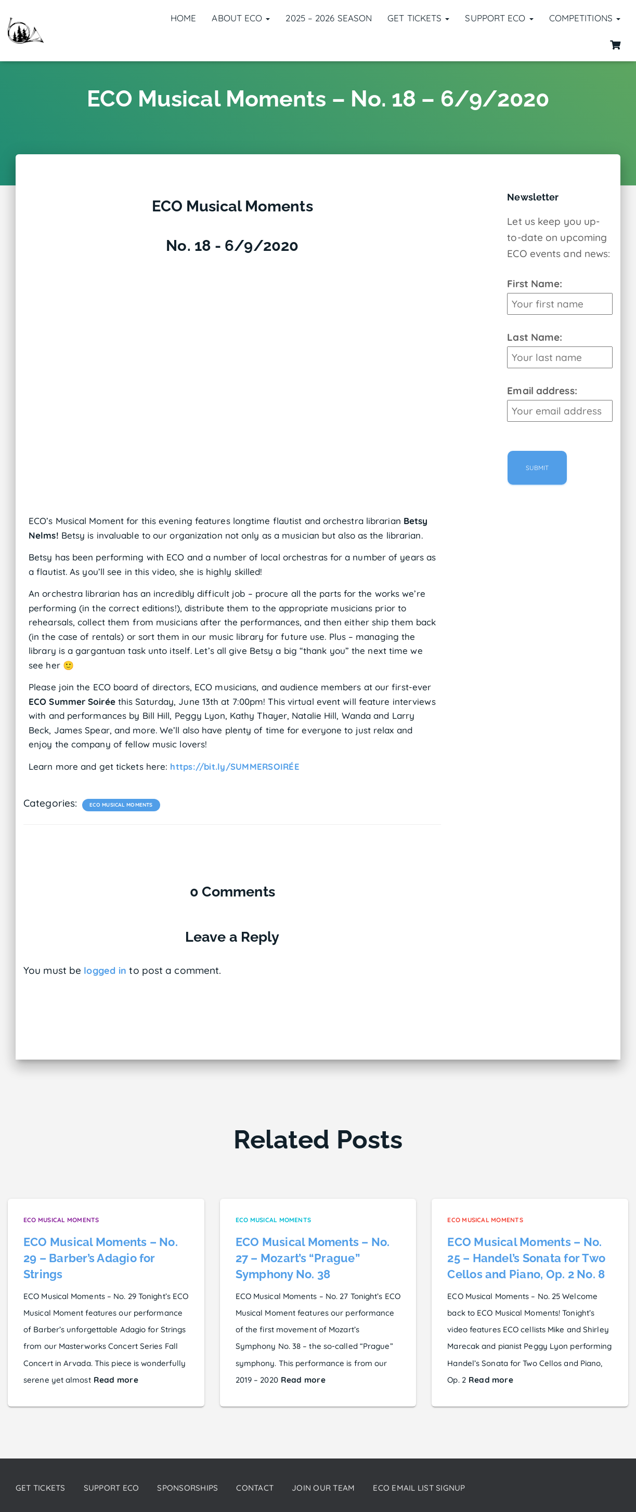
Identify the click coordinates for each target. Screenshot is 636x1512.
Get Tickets (418, 17)
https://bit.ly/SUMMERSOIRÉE (235, 766)
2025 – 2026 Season (328, 17)
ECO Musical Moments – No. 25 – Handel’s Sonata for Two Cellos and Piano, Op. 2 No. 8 (525, 1257)
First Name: (534, 283)
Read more (115, 1378)
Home (183, 17)
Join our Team (343, 1487)
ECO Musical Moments (120, 804)
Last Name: (534, 337)
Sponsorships (199, 1487)
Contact (271, 1487)
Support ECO (499, 17)
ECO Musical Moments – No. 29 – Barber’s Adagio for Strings (99, 1257)
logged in (106, 970)
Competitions (584, 17)
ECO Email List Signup (446, 1487)
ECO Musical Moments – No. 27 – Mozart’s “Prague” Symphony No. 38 (312, 1257)
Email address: (542, 390)
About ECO (241, 17)
